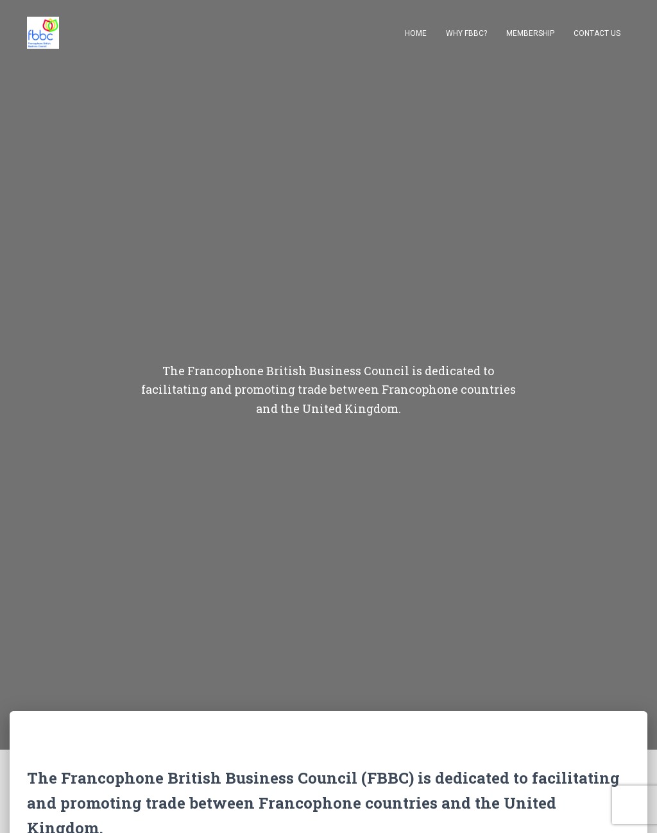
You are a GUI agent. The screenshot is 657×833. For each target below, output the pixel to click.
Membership (530, 33)
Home (416, 33)
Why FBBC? (466, 33)
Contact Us (597, 33)
